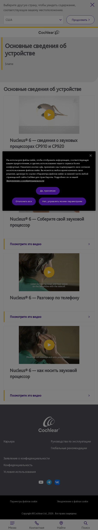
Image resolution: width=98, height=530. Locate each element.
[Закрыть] (90, 155)
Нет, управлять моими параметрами (62, 201)
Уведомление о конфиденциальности (25, 180)
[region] (49, 181)
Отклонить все (24, 201)
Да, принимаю (48, 190)
